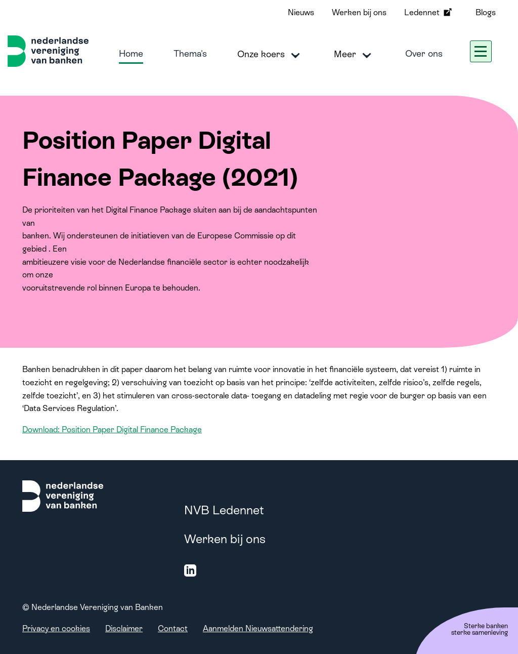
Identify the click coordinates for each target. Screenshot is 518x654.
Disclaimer (124, 628)
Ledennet (429, 12)
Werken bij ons (359, 12)
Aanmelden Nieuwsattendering (258, 628)
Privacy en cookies (56, 628)
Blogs (486, 12)
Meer (354, 55)
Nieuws (301, 12)
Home (131, 53)
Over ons (424, 53)
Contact (173, 628)
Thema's (190, 53)
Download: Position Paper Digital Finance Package (112, 429)
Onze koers (270, 55)
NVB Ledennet (224, 510)
